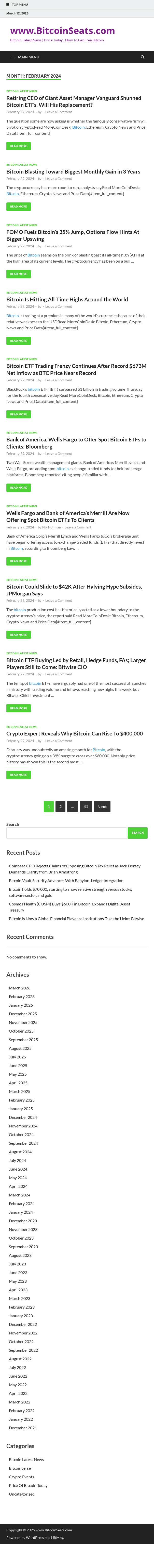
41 (85, 806)
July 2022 (17, 1367)
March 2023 (19, 1298)
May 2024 (18, 1177)
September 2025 (23, 1039)
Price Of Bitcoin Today (28, 1485)
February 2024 (22, 1203)
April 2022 (18, 1393)
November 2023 (23, 1229)
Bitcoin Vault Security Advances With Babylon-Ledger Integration (66, 880)
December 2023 (23, 1220)
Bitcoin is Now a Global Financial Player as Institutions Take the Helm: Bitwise (76, 918)
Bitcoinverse (20, 1468)
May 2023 (18, 1281)
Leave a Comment (58, 112)
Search (12, 824)
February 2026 (22, 996)
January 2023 (21, 1315)
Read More (16, 145)
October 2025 (21, 1030)
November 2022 (23, 1332)
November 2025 (23, 1022)
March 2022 (19, 1401)
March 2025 (19, 1091)
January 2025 (21, 1108)
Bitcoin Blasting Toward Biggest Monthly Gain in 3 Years (73, 171)
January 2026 (21, 1005)
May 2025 (18, 1074)
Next (102, 806)
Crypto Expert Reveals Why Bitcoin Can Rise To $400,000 (74, 733)
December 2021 (23, 1427)
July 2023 (17, 1263)
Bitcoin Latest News (21, 91)
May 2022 (18, 1384)
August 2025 (20, 1048)
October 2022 (21, 1341)
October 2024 (21, 1134)
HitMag (57, 1537)
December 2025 (23, 1013)
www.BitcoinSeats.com (62, 30)
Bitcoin (78, 127)
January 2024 (21, 1212)
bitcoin (34, 389)
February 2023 (22, 1307)
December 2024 (23, 1117)
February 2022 (22, 1410)
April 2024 (18, 1186)
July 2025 (17, 1056)
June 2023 (18, 1272)
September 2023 (23, 1246)
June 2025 (18, 1065)
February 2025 (22, 1099)
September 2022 (23, 1350)
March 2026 (19, 987)
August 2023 (20, 1255)
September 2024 (23, 1143)
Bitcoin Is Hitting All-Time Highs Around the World (67, 299)
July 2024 (17, 1160)
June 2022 (18, 1376)
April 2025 (18, 1082)
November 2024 (23, 1125)
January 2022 (21, 1419)
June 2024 (18, 1168)
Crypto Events (21, 1476)
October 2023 (21, 1238)
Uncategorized (22, 1493)
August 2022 (20, 1358)
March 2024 (19, 1194)
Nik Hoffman (51, 527)
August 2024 (20, 1151)
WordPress (35, 1537)
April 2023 (18, 1289)
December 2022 (23, 1324)
